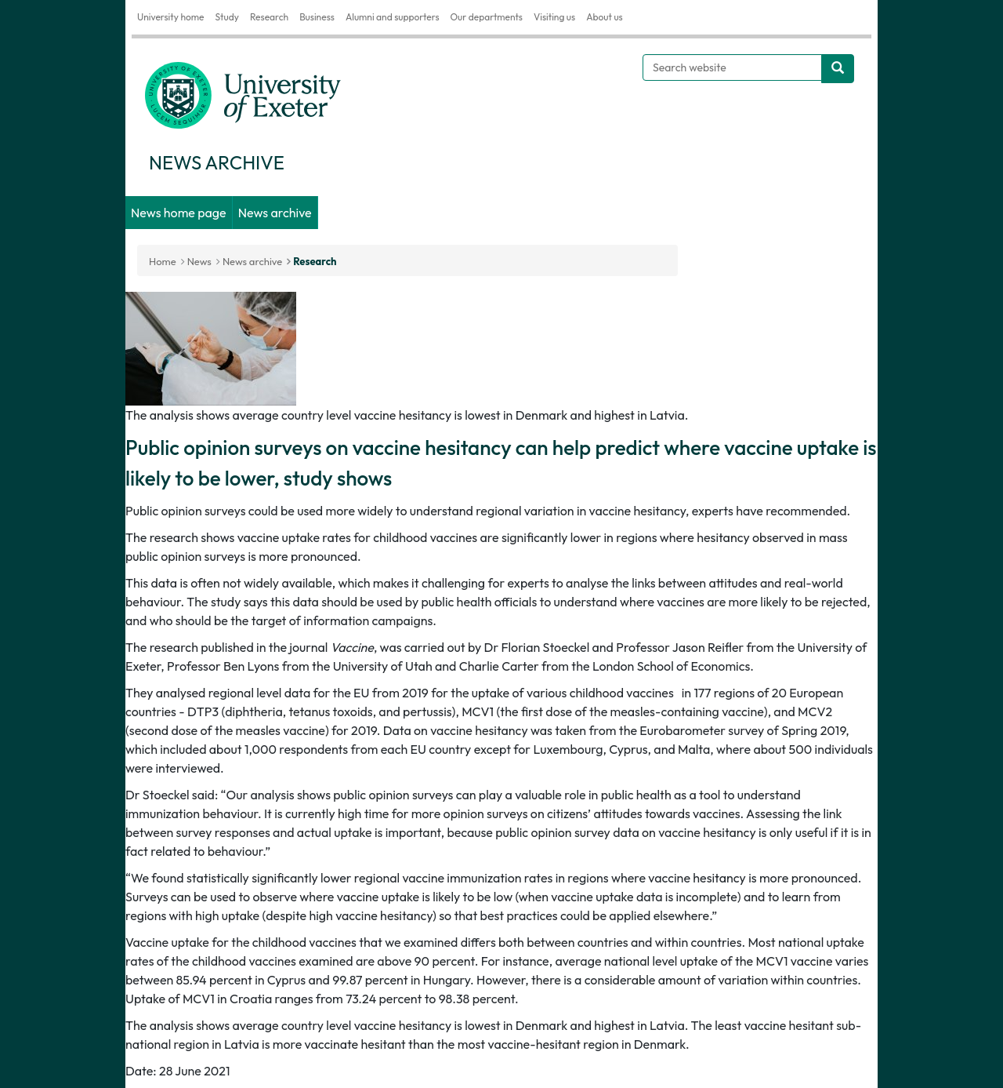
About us (604, 17)
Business (317, 17)
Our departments (487, 17)
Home (162, 261)
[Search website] (732, 67)
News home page (178, 212)
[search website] (837, 68)
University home (170, 17)
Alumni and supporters (393, 17)
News (199, 261)
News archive (275, 212)
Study (226, 17)
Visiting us (554, 17)
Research (269, 17)
